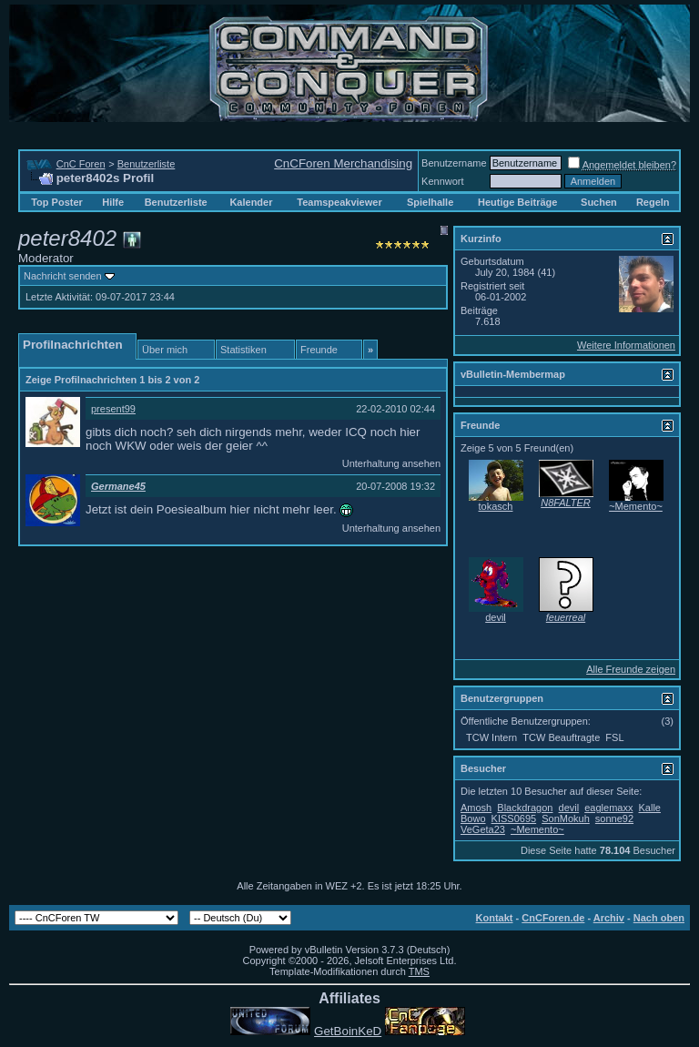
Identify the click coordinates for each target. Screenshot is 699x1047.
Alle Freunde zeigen (630, 669)
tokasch (496, 506)
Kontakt (494, 917)
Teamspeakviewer (339, 202)
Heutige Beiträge (517, 202)
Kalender (250, 202)
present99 (113, 408)
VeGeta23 (483, 829)
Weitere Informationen (626, 345)
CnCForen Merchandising (343, 163)
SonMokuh (566, 818)
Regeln (653, 202)
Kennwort (442, 181)
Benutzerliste (146, 163)
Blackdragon (524, 807)
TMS (419, 971)
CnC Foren (81, 163)
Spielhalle (430, 202)
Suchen (599, 202)
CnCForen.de (553, 917)
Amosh (476, 807)
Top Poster (57, 202)
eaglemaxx (608, 807)
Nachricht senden (63, 275)
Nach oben (658, 917)
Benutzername (454, 163)
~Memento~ (636, 506)
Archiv (608, 917)
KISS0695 (514, 818)
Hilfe (113, 202)
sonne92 (614, 818)
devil (495, 617)
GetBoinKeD (347, 1031)
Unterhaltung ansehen (391, 463)
